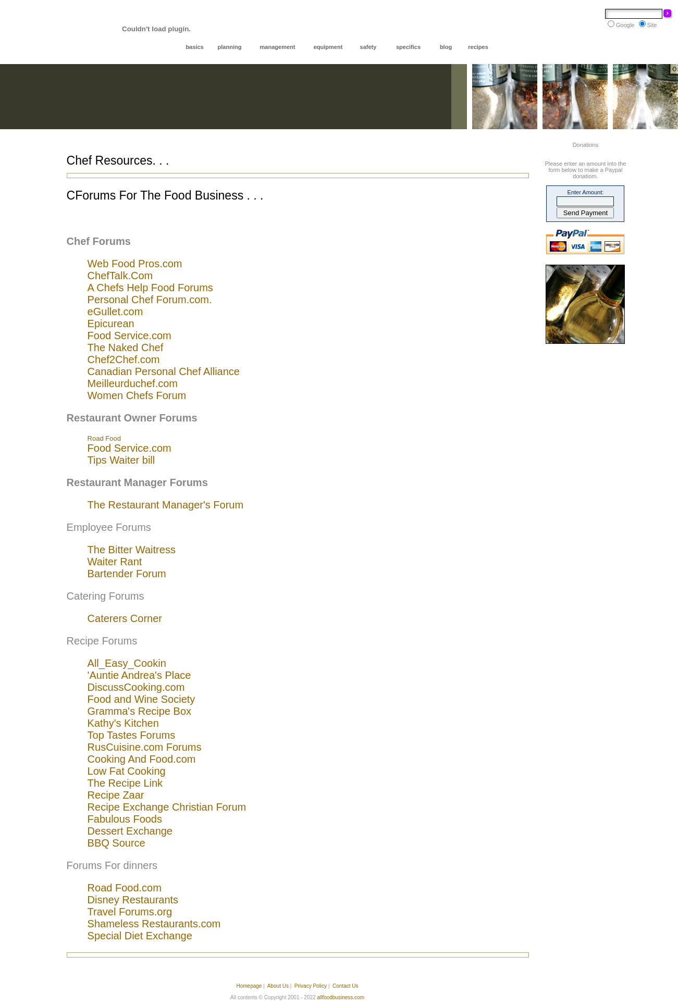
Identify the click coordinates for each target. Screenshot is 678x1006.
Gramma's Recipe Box (139, 711)
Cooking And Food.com (142, 759)
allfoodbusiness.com (340, 997)
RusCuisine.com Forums (145, 747)
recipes (478, 47)
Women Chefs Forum (137, 395)
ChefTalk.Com (120, 275)
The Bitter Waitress (132, 549)
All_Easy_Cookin (127, 663)
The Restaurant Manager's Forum (166, 505)
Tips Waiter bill (121, 460)
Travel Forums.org (130, 911)
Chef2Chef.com (124, 359)
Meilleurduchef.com (133, 383)
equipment (328, 47)
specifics (408, 47)
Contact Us (345, 986)
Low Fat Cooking (127, 771)
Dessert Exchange (130, 831)
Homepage (249, 986)
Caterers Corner (125, 618)
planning (230, 47)
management (277, 47)
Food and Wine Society (141, 699)
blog (446, 47)
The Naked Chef (126, 347)
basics (194, 47)
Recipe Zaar (116, 795)
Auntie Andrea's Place (140, 675)
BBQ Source (116, 843)
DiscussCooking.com (136, 687)
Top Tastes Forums (132, 735)
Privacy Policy (310, 986)
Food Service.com (129, 335)
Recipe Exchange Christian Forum (167, 807)
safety (368, 47)
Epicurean (111, 323)
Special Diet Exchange (140, 935)
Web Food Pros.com (135, 263)
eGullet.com (115, 311)
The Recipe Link (125, 783)
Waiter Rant (115, 561)
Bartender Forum (127, 573)
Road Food (104, 438)
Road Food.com (125, 887)
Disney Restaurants (133, 899)
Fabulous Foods (125, 819)
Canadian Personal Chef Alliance (164, 371)
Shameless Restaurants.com (154, 923)
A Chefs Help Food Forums (150, 287)
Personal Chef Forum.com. (150, 299)
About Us (278, 986)
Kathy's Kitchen (123, 723)
